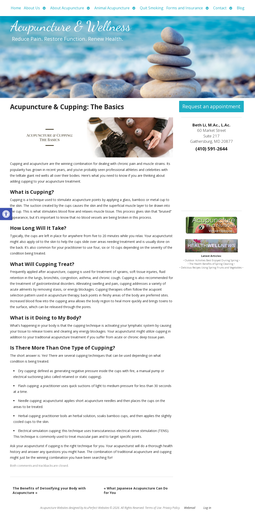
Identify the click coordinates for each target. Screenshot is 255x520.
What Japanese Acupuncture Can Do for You (136, 490)
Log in (207, 508)
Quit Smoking (151, 7)
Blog (240, 7)
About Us (32, 7)
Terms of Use (153, 508)
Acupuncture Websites (54, 508)
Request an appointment (211, 106)
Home (16, 7)
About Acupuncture (67, 7)
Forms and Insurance (184, 7)
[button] (6, 214)
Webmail (189, 508)
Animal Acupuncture (112, 7)
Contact (220, 7)
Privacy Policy (171, 508)
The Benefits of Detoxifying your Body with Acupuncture (49, 490)
